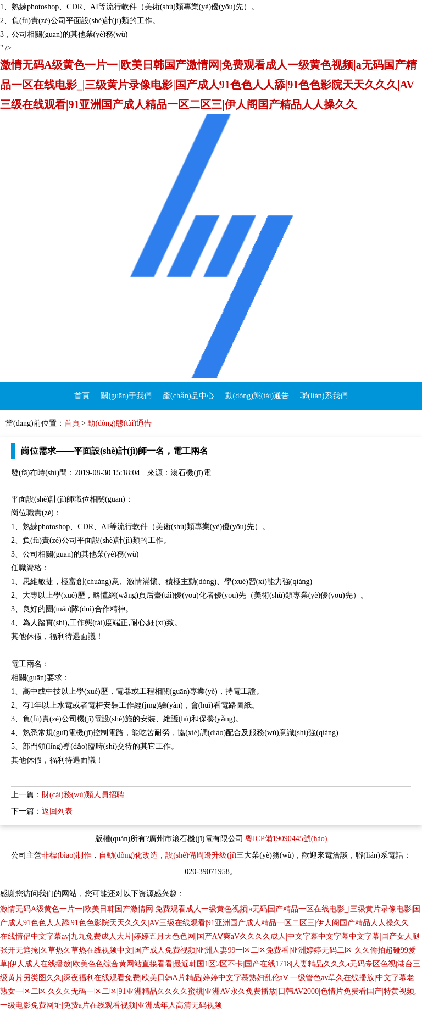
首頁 (82, 396)
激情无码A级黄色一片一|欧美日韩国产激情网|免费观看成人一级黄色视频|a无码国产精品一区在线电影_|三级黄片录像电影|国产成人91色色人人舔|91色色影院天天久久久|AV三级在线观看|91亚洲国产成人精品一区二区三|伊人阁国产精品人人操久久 (208, 84)
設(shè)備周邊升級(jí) (200, 855)
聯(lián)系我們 (323, 396)
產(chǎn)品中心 (188, 396)
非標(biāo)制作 (66, 855)
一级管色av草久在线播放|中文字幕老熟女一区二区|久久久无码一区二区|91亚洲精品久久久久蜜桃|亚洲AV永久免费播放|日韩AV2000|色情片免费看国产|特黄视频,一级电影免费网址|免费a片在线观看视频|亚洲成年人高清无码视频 (208, 991)
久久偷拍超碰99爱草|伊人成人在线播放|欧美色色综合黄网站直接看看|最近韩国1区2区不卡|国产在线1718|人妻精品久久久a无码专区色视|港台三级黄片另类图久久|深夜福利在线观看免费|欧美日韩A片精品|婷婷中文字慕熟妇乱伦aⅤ (210, 964)
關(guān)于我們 (126, 396)
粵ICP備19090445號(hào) (286, 839)
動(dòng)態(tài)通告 (257, 396)
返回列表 (57, 811)
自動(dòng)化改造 (128, 855)
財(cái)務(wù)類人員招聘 (83, 795)
